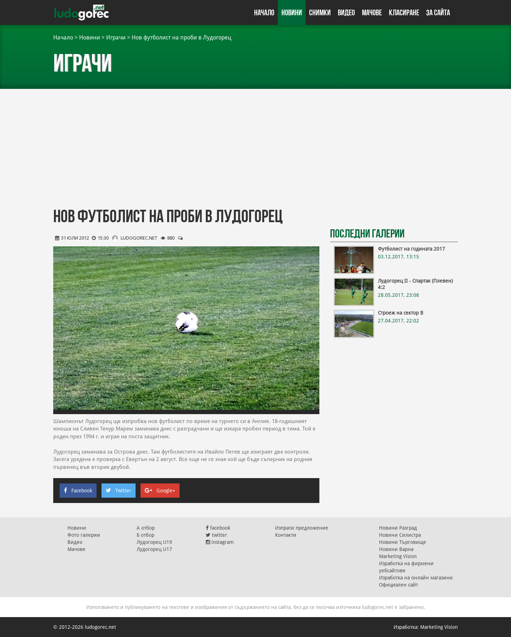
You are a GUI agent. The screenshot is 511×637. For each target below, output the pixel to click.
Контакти (285, 535)
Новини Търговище (402, 542)
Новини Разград (398, 528)
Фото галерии (83, 535)
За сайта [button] (438, 12)
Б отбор (145, 535)
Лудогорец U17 (154, 549)
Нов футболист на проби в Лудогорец (181, 37)
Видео (346, 12)
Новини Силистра (400, 535)
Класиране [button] (404, 12)
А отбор (146, 528)
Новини (291, 12)
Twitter (118, 490)
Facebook (78, 490)
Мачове (372, 12)
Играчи (116, 37)
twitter (216, 535)
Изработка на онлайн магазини (416, 577)
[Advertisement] (255, 146)
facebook (218, 528)
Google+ (160, 490)
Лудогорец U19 (154, 542)
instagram (220, 542)
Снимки (320, 12)
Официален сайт (398, 585)
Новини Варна (396, 549)
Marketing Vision (398, 556)
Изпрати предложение (301, 528)
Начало (264, 12)
